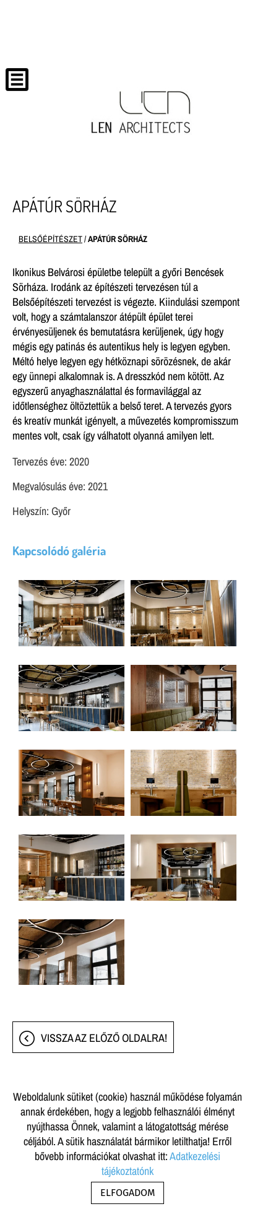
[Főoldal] (141, 112)
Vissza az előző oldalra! (104, 1038)
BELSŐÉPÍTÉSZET (50, 239)
